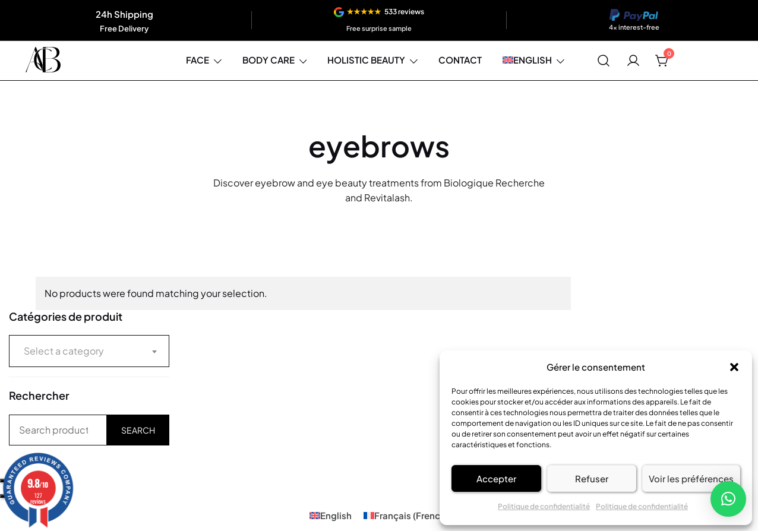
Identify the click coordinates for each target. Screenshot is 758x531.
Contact (460, 59)
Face (197, 59)
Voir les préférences (691, 478)
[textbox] (89, 351)
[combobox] (89, 351)
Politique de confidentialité (544, 506)
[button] (734, 367)
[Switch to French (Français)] (406, 515)
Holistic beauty (366, 59)
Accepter (496, 478)
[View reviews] (379, 20)
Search (138, 430)
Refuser (591, 478)
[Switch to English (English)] (331, 515)
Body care (268, 59)
